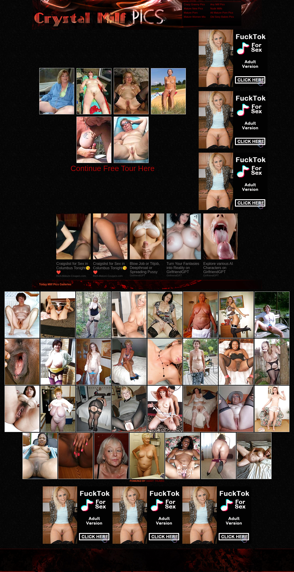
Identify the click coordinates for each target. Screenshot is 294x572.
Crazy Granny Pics (194, 4)
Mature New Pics (193, 8)
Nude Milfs (216, 8)
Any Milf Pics (217, 4)
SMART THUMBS (155, 481)
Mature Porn (191, 12)
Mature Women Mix (195, 16)
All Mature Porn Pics (221, 12)
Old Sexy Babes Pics (222, 16)
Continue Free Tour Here (113, 168)
